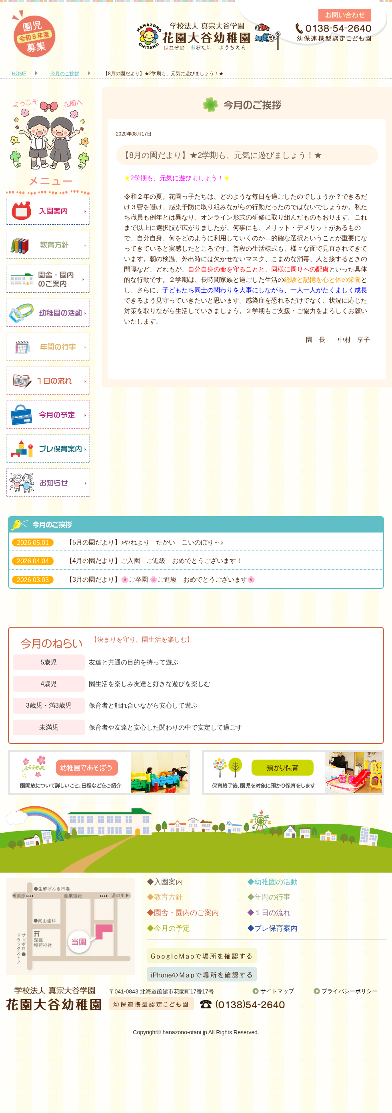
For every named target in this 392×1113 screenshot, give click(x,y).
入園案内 (48, 211)
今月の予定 (48, 415)
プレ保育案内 (48, 449)
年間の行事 (48, 347)
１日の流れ (48, 381)
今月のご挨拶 (64, 73)
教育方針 (48, 245)
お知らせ (48, 483)
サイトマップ (277, 991)
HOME (19, 73)
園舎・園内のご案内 (48, 279)
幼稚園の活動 (48, 313)
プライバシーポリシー (350, 991)
